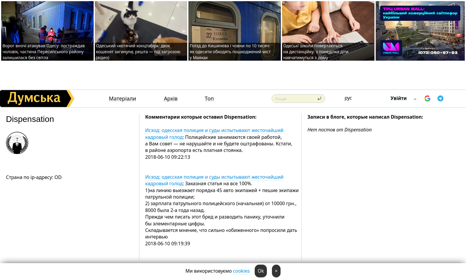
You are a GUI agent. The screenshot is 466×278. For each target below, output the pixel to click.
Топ (209, 98)
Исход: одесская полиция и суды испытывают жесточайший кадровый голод (214, 133)
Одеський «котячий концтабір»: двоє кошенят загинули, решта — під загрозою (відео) (138, 51)
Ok (261, 271)
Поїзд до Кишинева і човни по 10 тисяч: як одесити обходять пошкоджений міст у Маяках (230, 51)
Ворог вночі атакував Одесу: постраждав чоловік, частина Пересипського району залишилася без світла (43, 51)
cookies (241, 271)
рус (348, 98)
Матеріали (122, 98)
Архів (170, 98)
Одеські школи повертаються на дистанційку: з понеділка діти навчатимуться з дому (316, 51)
